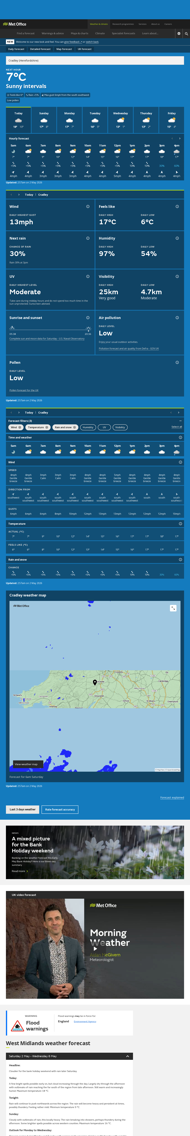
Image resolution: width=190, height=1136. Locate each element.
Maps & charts (79, 33)
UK (85, 49)
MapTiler (160, 770)
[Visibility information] (176, 276)
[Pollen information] (176, 362)
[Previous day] (11, 195)
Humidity (88, 427)
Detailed (40, 49)
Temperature (36, 428)
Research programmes (123, 24)
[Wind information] (180, 462)
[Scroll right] (180, 138)
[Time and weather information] (180, 437)
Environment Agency (85, 1021)
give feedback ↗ (73, 41)
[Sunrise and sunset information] (87, 317)
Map (64, 49)
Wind (14, 428)
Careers (168, 24)
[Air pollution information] (176, 317)
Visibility (120, 427)
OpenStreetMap (173, 770)
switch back (92, 41)
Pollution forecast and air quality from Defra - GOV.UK (129, 348)
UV (104, 427)
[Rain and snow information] (180, 559)
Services (143, 24)
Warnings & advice (53, 33)
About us (155, 24)
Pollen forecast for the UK (24, 390)
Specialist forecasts (123, 33)
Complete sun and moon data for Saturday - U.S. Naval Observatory (47, 338)
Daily (16, 49)
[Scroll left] (172, 138)
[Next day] (19, 195)
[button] (95, 683)
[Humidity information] (176, 238)
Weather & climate (99, 24)
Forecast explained (172, 797)
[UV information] (87, 276)
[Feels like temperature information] (176, 206)
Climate (100, 33)
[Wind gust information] (87, 206)
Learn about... (150, 33)
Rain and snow (64, 428)
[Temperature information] (180, 523)
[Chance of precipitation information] (87, 238)
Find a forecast (26, 33)
